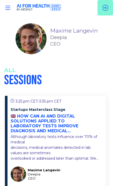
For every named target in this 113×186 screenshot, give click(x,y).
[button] (8, 8)
